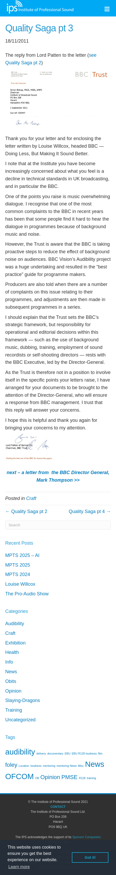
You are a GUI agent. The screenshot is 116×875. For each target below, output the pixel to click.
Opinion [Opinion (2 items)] (50, 777)
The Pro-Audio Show (27, 593)
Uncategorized (20, 719)
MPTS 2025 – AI (22, 555)
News (11, 671)
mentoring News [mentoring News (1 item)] (67, 765)
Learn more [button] (19, 867)
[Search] (58, 525)
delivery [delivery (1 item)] (41, 753)
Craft (31, 498)
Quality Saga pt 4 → (90, 511)
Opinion (13, 691)
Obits (10, 681)
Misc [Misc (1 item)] (81, 765)
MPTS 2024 (17, 574)
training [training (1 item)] (91, 778)
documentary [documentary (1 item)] (55, 753)
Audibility (14, 623)
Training (13, 710)
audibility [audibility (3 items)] (20, 751)
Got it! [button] (90, 857)
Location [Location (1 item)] (24, 765)
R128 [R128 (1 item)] (82, 778)
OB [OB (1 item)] (37, 778)
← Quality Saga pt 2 (26, 511)
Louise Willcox (20, 584)
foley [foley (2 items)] (11, 765)
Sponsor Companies (86, 837)
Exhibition (15, 643)
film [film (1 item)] (100, 753)
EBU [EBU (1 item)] (68, 753)
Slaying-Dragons (22, 700)
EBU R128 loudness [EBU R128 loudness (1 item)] (84, 753)
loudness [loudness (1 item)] (36, 765)
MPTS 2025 (17, 565)
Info (9, 662)
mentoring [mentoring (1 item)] (49, 765)
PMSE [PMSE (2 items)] (69, 777)
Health (12, 652)
